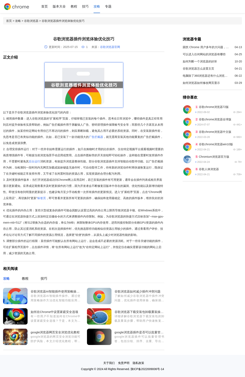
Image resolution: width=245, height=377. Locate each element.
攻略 (97, 6)
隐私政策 (138, 363)
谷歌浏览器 (31, 20)
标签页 (41, 198)
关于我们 (109, 363)
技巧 (85, 6)
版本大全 (59, 6)
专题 (108, 6)
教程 (74, 6)
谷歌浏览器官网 (110, 47)
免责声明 (123, 363)
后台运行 (34, 161)
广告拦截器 (96, 137)
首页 (44, 6)
